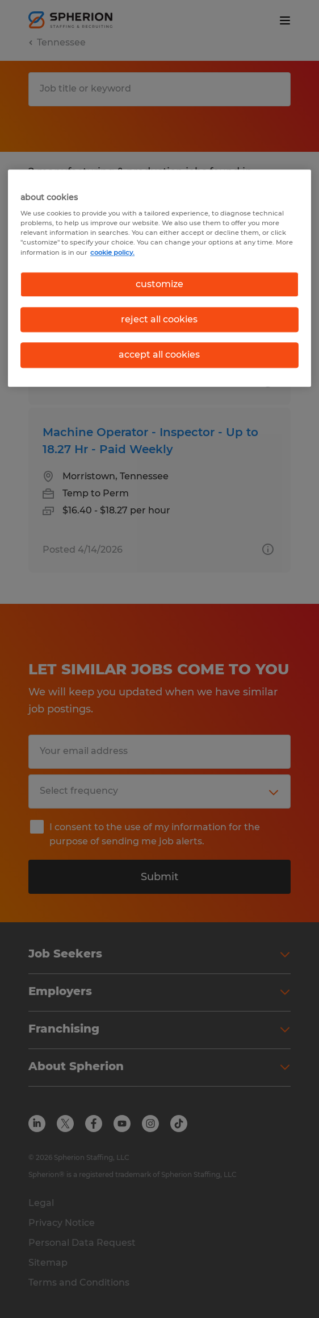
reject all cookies (159, 319)
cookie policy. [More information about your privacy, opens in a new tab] (112, 252)
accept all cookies (159, 355)
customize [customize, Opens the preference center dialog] (159, 284)
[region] (159, 278)
